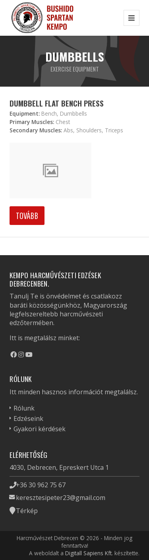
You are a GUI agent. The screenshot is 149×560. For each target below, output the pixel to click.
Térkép (27, 510)
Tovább (27, 215)
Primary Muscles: (32, 122)
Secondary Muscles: (36, 130)
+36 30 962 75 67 (41, 485)
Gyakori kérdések (40, 428)
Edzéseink (28, 418)
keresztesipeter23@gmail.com (60, 497)
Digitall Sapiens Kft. (89, 553)
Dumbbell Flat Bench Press (57, 103)
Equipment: (25, 113)
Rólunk (24, 408)
